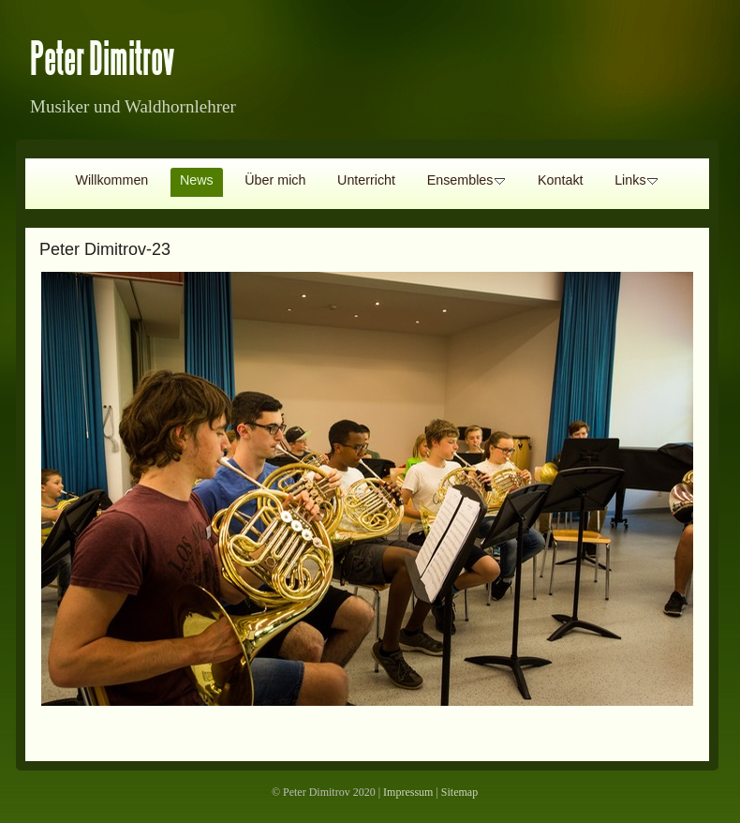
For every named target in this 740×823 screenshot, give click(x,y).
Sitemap (459, 792)
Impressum (408, 792)
